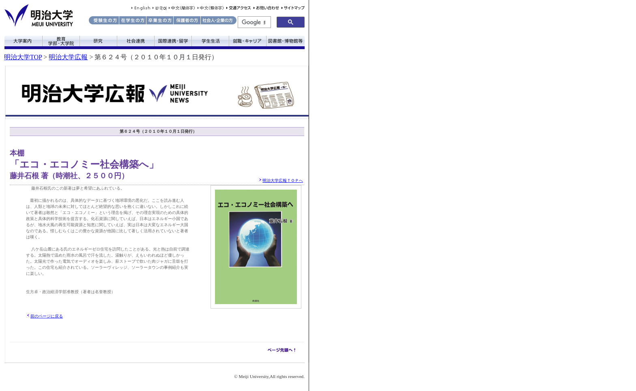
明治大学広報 (68, 57)
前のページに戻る (46, 316)
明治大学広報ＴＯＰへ (282, 180)
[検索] (253, 22)
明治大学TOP (23, 57)
